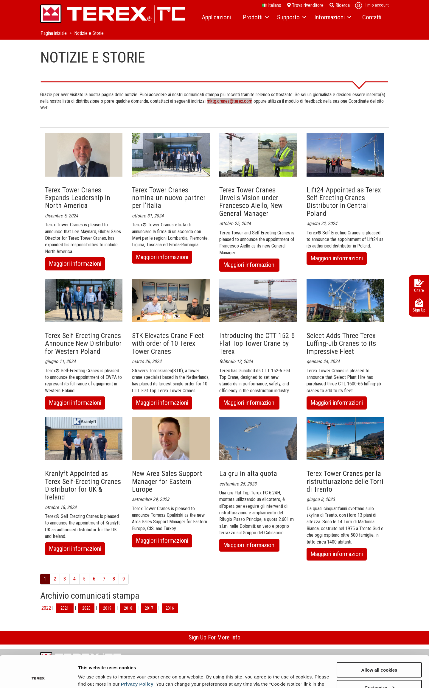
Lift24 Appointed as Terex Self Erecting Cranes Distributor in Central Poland (344, 202)
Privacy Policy (137, 652)
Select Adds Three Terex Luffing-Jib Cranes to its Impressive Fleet (341, 343)
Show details (92, 675)
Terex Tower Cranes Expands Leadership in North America (77, 198)
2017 (149, 608)
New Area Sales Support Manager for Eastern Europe (167, 481)
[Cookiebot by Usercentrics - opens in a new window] (39, 676)
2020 (86, 608)
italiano (271, 5)
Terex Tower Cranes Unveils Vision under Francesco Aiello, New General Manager (251, 202)
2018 (128, 608)
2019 (107, 608)
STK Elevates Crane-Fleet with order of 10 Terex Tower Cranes (168, 343)
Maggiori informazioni (77, 264)
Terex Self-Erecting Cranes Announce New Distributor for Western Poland (83, 343)
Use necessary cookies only (379, 673)
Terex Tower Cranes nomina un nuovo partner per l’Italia (169, 198)
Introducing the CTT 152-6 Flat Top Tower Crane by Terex (257, 343)
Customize (379, 655)
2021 (65, 608)
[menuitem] (216, 17)
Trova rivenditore (305, 5)
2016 (170, 608)
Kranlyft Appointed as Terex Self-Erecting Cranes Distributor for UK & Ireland (83, 485)
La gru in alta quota (248, 473)
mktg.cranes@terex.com (229, 101)
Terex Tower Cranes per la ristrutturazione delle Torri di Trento (345, 481)
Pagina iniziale (54, 33)
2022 (46, 608)
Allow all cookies (379, 638)
